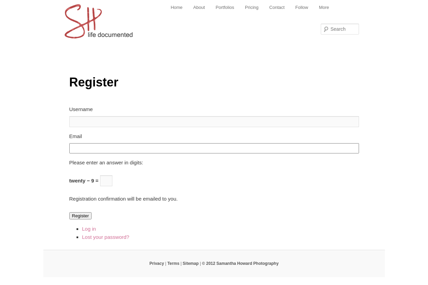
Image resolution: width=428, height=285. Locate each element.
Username (81, 109)
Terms (173, 263)
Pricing (252, 7)
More (324, 7)
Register (80, 215)
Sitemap (191, 263)
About (199, 7)
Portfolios (225, 7)
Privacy (156, 263)
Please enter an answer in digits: (106, 162)
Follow (301, 7)
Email (75, 136)
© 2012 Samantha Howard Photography (240, 263)
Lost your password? (105, 237)
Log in (89, 229)
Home (177, 7)
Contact (277, 7)
